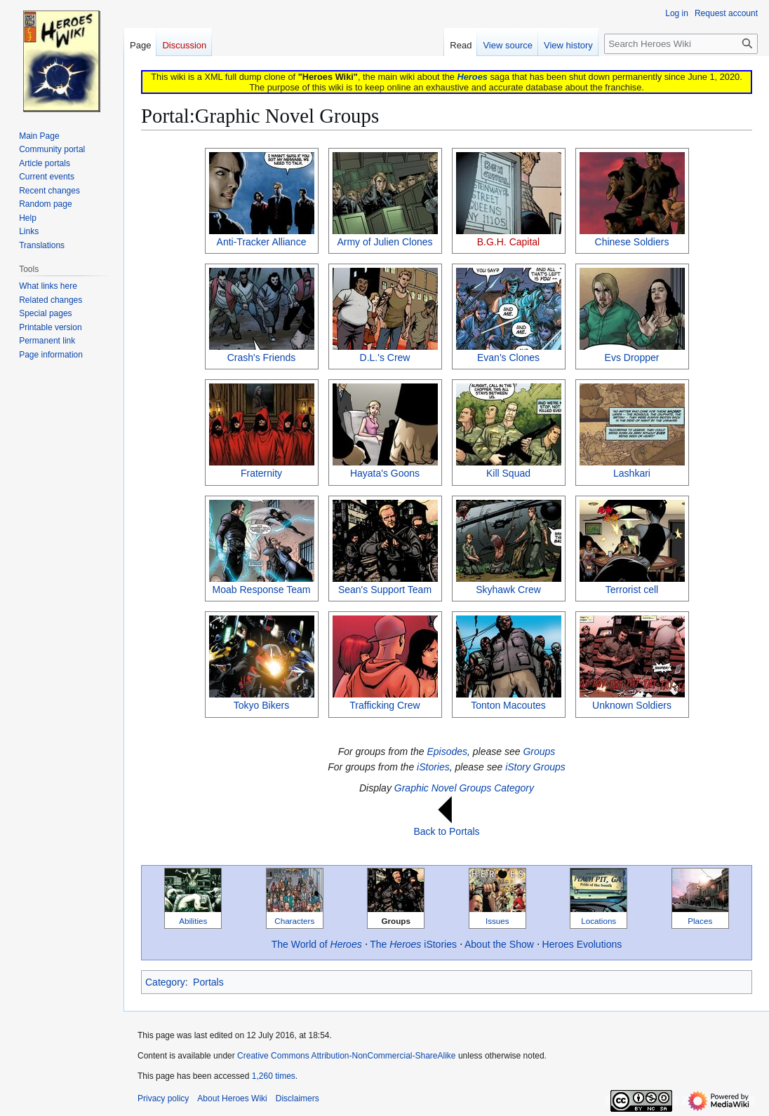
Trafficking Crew (384, 705)
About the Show (499, 944)
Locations (598, 920)
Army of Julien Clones (384, 241)
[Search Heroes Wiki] (681, 44)
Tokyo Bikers (261, 705)
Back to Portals (446, 831)
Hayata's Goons (385, 473)
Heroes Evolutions (582, 944)
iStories (433, 767)
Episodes (447, 751)
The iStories (413, 944)
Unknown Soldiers (631, 705)
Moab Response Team (262, 589)
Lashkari (631, 473)
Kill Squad (508, 473)
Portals (208, 982)
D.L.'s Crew (385, 357)
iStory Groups (535, 767)
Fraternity (261, 473)
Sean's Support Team (385, 589)
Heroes (472, 77)
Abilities (193, 920)
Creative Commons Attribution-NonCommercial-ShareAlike (346, 1056)
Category (165, 982)
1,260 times (273, 1076)
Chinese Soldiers (632, 241)
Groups (539, 751)
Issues (497, 920)
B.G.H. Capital (508, 241)
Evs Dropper (632, 357)
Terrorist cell (632, 589)
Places (700, 920)
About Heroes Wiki (232, 1098)
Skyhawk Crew (508, 589)
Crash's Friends (261, 357)
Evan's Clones (508, 357)
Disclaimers (297, 1098)
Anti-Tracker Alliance (262, 241)
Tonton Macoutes (508, 705)
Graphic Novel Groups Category (464, 788)
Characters (294, 920)
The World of (317, 944)
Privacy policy (163, 1098)
